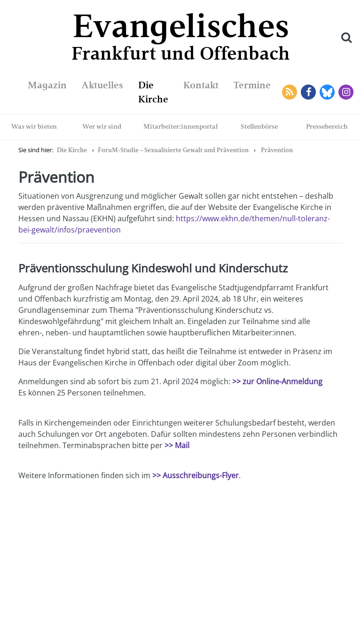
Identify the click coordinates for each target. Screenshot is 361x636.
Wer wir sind (102, 126)
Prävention (277, 150)
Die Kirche (72, 150)
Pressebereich (327, 126)
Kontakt (201, 85)
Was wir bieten (34, 126)
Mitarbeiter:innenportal (180, 126)
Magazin (47, 85)
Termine (252, 85)
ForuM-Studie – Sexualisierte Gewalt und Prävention (173, 150)
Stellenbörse (259, 126)
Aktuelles (102, 85)
